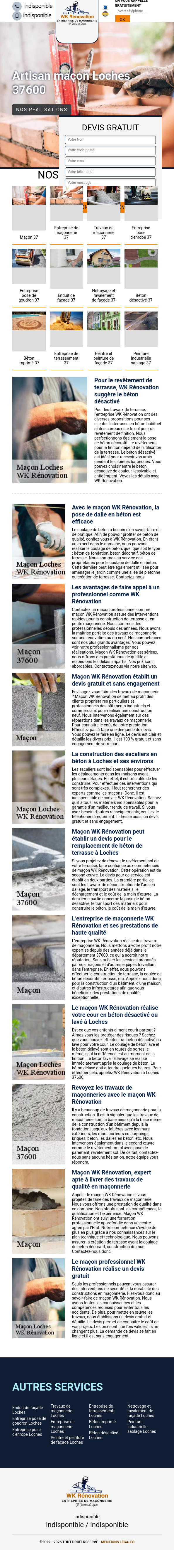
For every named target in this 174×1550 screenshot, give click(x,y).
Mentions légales (117, 1542)
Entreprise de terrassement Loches (101, 1411)
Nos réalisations (41, 109)
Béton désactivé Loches (103, 1435)
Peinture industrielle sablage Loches (141, 1426)
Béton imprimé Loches (102, 1424)
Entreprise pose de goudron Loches (29, 1421)
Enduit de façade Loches (27, 1410)
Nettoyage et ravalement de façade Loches (140, 1411)
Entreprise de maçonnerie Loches (63, 1426)
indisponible (32, 5)
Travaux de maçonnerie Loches (61, 1411)
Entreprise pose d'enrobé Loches (27, 1432)
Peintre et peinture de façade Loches (67, 1440)
